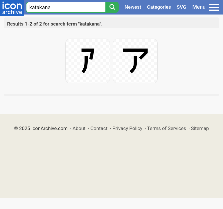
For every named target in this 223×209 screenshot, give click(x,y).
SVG (181, 7)
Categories (159, 7)
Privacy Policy (127, 128)
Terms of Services (166, 128)
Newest (133, 7)
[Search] (112, 7)
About (79, 128)
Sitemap (200, 128)
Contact (98, 128)
